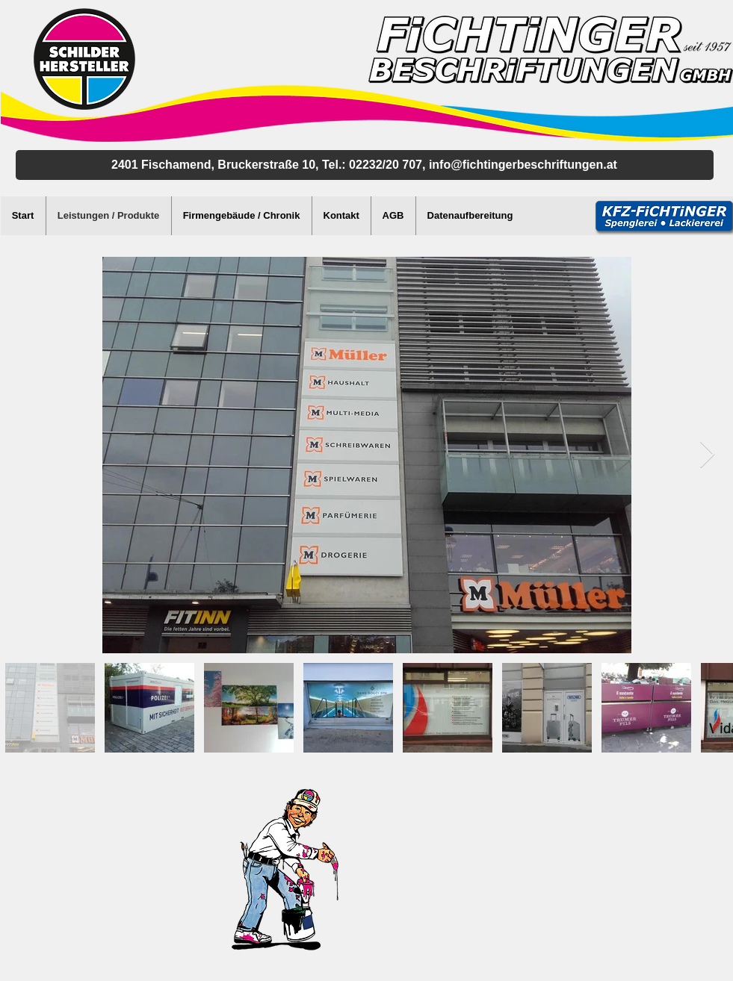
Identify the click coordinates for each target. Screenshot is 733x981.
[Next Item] (707, 455)
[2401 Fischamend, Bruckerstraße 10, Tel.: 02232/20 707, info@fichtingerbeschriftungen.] (365, 165)
